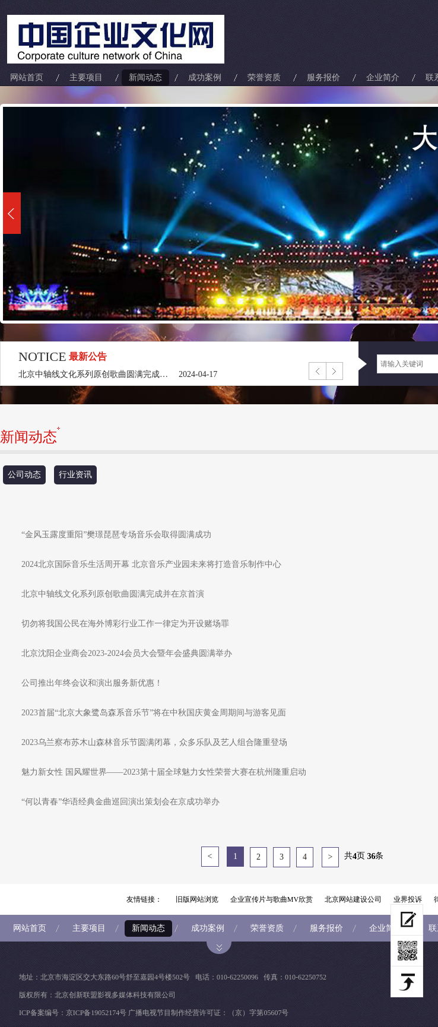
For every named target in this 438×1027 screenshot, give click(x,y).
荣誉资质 (264, 77)
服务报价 (323, 77)
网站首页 (26, 77)
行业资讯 (75, 474)
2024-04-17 (198, 374)
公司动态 (24, 474)
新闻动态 (145, 77)
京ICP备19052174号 (96, 1013)
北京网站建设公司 (353, 899)
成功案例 (204, 77)
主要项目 (86, 77)
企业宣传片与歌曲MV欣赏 (271, 899)
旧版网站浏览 (197, 899)
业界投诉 (407, 899)
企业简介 (382, 77)
